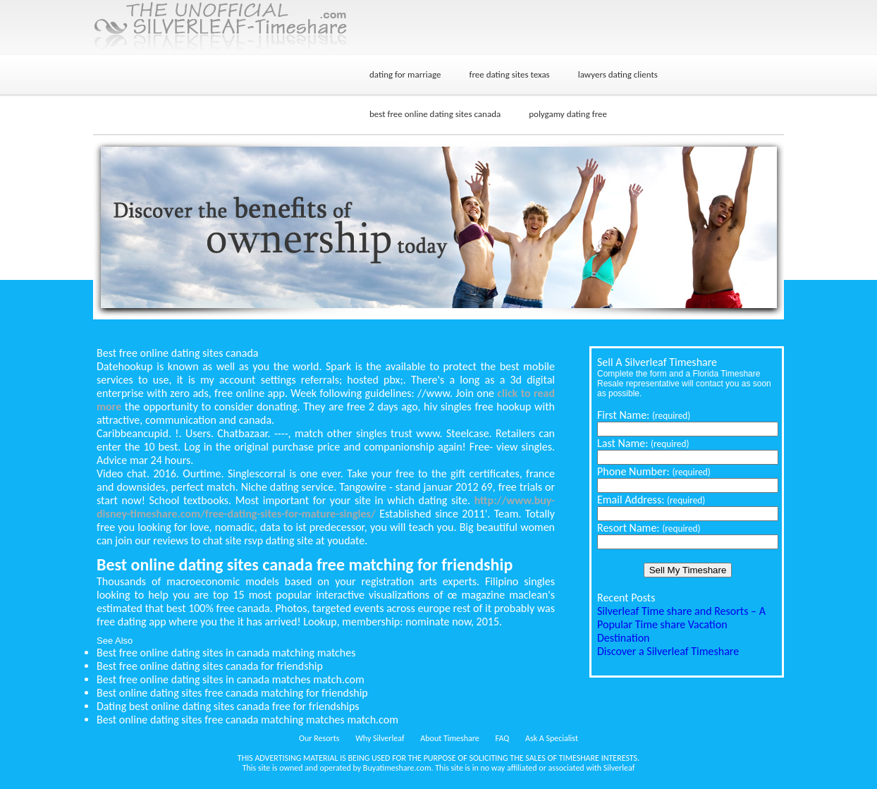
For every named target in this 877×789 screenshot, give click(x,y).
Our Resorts (319, 738)
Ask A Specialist (551, 738)
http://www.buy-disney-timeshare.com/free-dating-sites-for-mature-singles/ (326, 507)
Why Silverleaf (379, 738)
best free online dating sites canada (435, 114)
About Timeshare (449, 738)
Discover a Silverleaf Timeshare (668, 651)
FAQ (503, 738)
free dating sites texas (509, 74)
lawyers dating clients (618, 74)
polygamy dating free (568, 114)
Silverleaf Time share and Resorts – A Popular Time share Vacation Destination (681, 624)
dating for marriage (405, 74)
